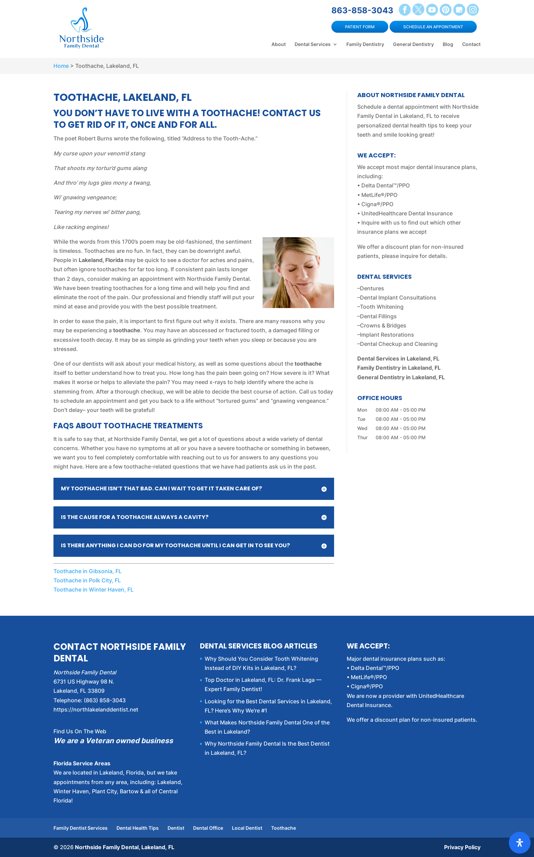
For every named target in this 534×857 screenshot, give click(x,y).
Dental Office (208, 828)
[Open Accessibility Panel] (520, 843)
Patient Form (360, 26)
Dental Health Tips (137, 828)
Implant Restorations (387, 334)
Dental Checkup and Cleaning (399, 343)
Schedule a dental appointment (397, 106)
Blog (448, 44)
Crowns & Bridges (383, 325)
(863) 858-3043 (105, 700)
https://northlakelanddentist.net (95, 709)
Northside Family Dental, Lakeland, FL (124, 847)
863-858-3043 (362, 10)
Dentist (176, 828)
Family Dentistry (365, 44)
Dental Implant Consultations (398, 297)
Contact (471, 44)
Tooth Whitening (382, 306)
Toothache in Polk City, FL (87, 580)
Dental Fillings (378, 316)
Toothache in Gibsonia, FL (87, 571)
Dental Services (313, 44)
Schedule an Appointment (433, 26)
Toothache (283, 828)
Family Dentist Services (80, 828)
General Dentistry (413, 44)
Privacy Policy (462, 847)
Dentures (372, 288)
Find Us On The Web (79, 731)
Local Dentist (247, 828)
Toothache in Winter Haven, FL (93, 589)
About (278, 44)
